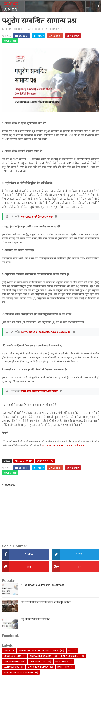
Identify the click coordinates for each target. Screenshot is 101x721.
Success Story (12, 656)
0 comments (55, 29)
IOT (70, 650)
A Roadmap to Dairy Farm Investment (42, 584)
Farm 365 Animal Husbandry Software (63, 445)
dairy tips (63, 667)
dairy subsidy (11, 667)
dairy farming (12, 661)
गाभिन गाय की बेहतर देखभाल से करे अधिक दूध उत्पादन (46, 602)
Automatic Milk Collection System (38, 650)
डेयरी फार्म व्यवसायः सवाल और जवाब (39, 391)
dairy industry (38, 661)
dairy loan (61, 661)
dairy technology (38, 667)
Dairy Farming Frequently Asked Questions (46, 331)
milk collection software (18, 672)
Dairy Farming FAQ (45, 461)
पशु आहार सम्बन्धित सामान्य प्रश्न (37, 216)
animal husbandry (23, 461)
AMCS (7, 650)
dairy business (69, 656)
